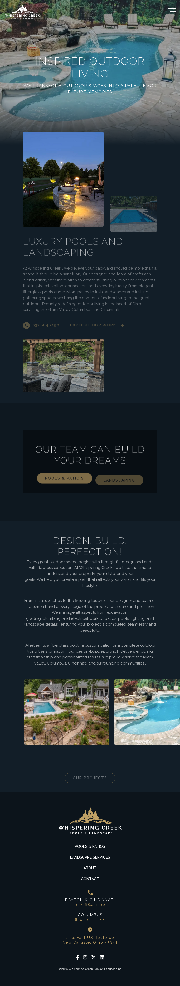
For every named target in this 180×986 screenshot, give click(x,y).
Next (40, 756)
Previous (27, 756)
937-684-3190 (90, 905)
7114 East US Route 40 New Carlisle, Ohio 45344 (90, 939)
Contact (90, 879)
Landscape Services (90, 857)
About (90, 868)
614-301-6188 (90, 920)
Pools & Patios (90, 846)
